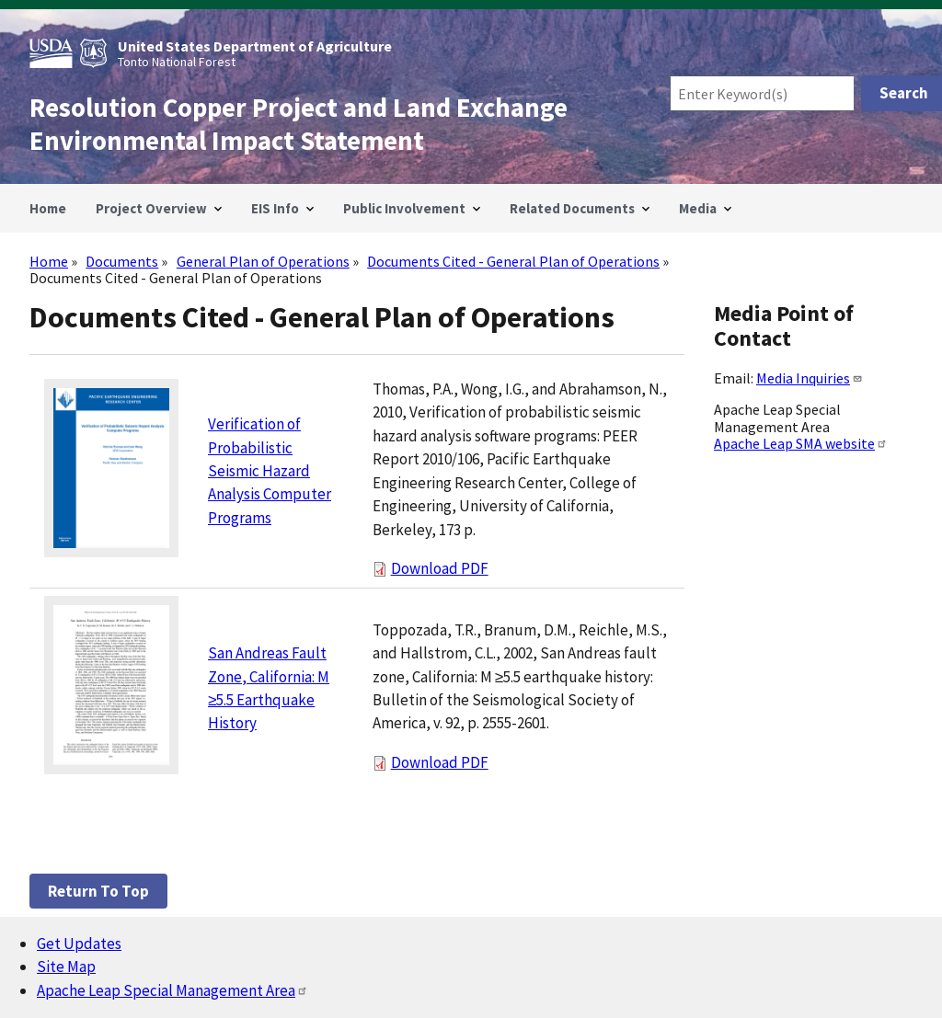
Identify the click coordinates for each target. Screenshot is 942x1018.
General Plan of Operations (263, 261)
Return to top (98, 891)
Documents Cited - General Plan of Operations (513, 261)
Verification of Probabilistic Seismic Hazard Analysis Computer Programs (269, 471)
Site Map (66, 966)
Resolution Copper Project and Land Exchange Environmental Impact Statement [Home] (298, 124)
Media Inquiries (809, 378)
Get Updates (79, 943)
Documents (122, 261)
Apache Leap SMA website (801, 443)
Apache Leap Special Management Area (172, 990)
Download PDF (439, 568)
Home (48, 261)
